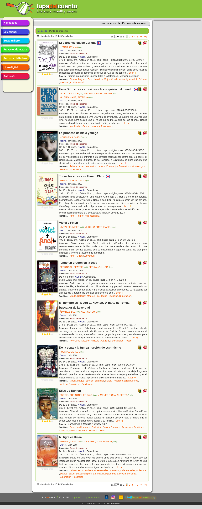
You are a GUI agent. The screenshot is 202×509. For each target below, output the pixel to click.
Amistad (95, 340)
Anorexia (114, 470)
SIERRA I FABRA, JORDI (75, 180)
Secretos (64, 169)
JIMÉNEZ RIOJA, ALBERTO (115, 395)
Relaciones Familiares (133, 427)
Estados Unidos (97, 430)
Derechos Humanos (80, 427)
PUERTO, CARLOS (72, 352)
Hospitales (78, 477)
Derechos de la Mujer (99, 79)
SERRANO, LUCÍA (101, 267)
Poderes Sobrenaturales (125, 380)
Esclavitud (97, 427)
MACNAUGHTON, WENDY (100, 93)
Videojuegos (138, 166)
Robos (128, 340)
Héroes (101, 166)
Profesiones (107, 126)
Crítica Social (77, 82)
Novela (81, 57)
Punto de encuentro (78, 54)
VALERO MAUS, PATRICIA (76, 97)
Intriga (108, 380)
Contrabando (116, 340)
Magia (73, 380)
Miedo (73, 296)
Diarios (73, 79)
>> (141, 37)
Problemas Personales (96, 470)
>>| (145, 37)
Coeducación (118, 79)
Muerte (80, 256)
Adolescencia (77, 166)
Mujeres (82, 79)
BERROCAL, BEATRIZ (74, 267)
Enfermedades (127, 470)
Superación (125, 296)
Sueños (89, 380)
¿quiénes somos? (93, 497)
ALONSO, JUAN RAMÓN (101, 441)
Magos (80, 380)
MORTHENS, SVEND (73, 137)
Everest (62, 270)
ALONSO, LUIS (91, 311)
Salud (72, 473)
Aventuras (75, 340)
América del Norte (78, 430)
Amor (72, 215)
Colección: (42, 31)
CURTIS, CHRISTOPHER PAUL (78, 395)
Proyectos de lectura (15, 49)
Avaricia (105, 340)
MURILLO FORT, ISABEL (100, 227)
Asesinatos (75, 169)
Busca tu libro (15, 41)
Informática (90, 166)
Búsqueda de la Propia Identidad (119, 473)
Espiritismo (74, 384)
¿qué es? (76, 497)
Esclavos (115, 427)
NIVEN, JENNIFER (72, 227)
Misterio (85, 340)
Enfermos (141, 470)
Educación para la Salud (88, 473)
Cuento (79, 276)
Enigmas (99, 380)
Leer (133, 72)
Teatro (104, 296)
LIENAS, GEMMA (71, 47)
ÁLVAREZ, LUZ (70, 311)
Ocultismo (87, 384)
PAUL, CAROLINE (71, 93)
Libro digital (15, 67)
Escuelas (113, 296)
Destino (62, 50)
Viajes (106, 427)
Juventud (89, 256)
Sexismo (64, 82)
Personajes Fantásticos (118, 166)
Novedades (15, 23)
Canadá (63, 430)
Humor (80, 215)
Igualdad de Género (136, 79)
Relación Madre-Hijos (88, 296)
